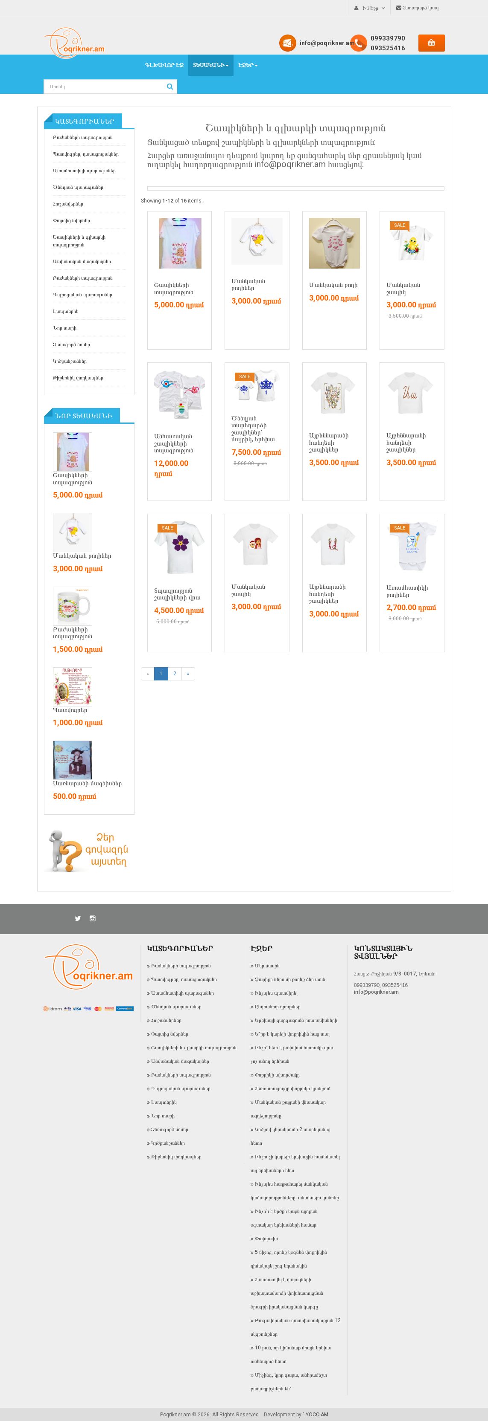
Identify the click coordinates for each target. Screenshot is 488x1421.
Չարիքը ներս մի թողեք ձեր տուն (290, 979)
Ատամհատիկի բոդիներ (407, 591)
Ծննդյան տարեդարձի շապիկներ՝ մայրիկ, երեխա (253, 428)
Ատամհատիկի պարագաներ (84, 171)
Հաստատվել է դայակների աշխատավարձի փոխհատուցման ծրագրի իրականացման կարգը (287, 1293)
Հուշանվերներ (68, 204)
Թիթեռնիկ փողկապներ (78, 378)
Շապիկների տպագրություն (72, 478)
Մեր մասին (267, 966)
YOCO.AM (317, 1415)
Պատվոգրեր (70, 710)
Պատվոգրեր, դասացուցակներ (86, 154)
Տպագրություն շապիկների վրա (177, 594)
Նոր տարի (64, 328)
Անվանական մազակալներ (82, 261)
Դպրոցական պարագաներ (82, 295)
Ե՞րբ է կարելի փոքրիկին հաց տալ (292, 1034)
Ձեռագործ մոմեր (71, 344)
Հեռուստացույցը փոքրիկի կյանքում (292, 1088)
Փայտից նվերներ (71, 220)
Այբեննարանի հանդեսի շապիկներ (329, 442)
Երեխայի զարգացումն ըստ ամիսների (296, 1020)
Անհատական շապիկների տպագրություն (173, 443)
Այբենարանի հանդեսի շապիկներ (327, 594)
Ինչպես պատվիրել (276, 993)
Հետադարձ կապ (417, 8)
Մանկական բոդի (333, 285)
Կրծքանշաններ (70, 361)
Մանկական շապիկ (403, 288)
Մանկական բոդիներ (82, 555)
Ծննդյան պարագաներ (78, 187)
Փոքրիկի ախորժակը (277, 1075)
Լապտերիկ (66, 311)
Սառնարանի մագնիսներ (87, 783)
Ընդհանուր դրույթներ (278, 1007)
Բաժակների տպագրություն (83, 137)
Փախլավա (266, 1239)
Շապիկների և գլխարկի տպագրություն (79, 241)
